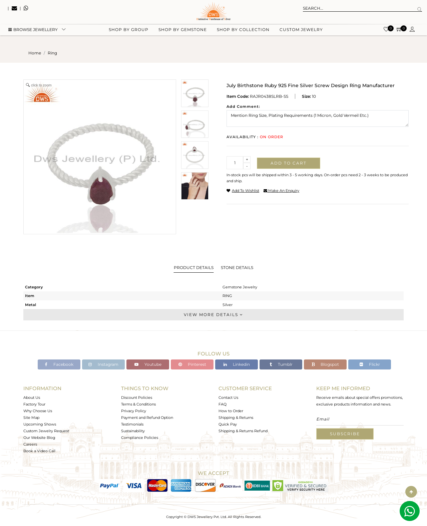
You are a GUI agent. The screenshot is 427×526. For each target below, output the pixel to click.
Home (34, 52)
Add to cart (289, 163)
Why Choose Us (37, 411)
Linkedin (237, 364)
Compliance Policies (139, 437)
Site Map (31, 417)
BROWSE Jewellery (33, 33)
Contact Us (228, 397)
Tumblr (281, 364)
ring (52, 52)
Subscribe (345, 433)
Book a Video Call (39, 451)
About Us (31, 397)
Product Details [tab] (194, 267)
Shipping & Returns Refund (243, 431)
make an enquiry (281, 190)
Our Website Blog (39, 437)
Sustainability (133, 431)
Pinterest (192, 364)
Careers (30, 444)
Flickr (370, 364)
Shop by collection (243, 33)
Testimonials (132, 424)
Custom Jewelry (301, 33)
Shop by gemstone (182, 33)
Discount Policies (136, 397)
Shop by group (128, 33)
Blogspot (325, 364)
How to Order (231, 411)
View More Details (213, 314)
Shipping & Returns (236, 417)
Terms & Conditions (138, 404)
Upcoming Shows (39, 424)
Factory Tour (34, 404)
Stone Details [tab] (237, 267)
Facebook (59, 364)
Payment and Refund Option (147, 417)
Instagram (103, 364)
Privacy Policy (133, 411)
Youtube (147, 364)
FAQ (223, 404)
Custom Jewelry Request (46, 431)
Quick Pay (228, 424)
